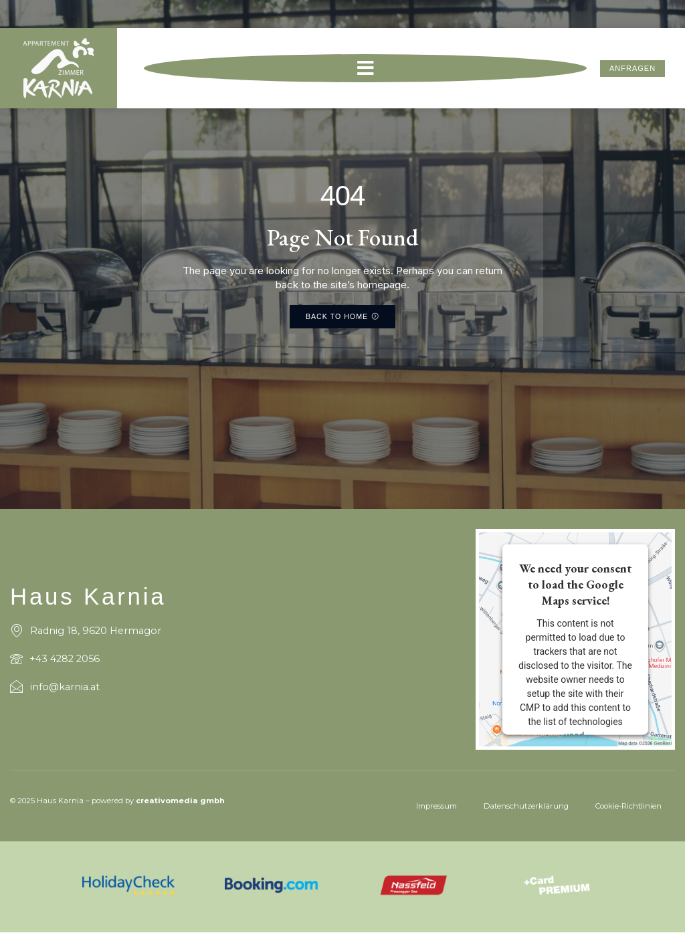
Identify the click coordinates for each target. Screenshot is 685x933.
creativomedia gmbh (180, 801)
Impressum (436, 806)
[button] (365, 70)
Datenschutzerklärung (526, 806)
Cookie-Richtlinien (628, 806)
